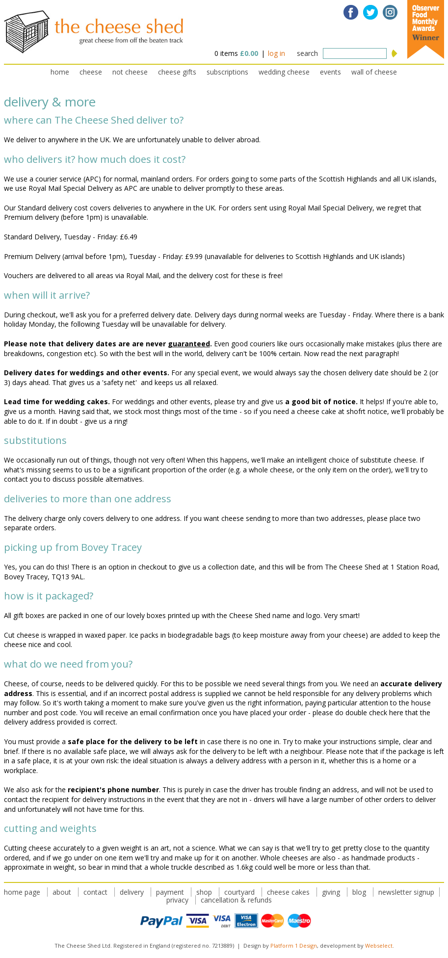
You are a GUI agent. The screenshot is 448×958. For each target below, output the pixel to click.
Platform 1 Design (293, 945)
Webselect (379, 945)
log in (276, 53)
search (307, 53)
